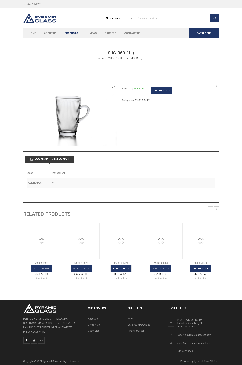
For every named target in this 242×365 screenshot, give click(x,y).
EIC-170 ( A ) (200, 274)
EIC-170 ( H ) (41, 274)
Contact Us (94, 324)
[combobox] (118, 18)
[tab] (49, 159)
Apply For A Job (136, 330)
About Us (93, 318)
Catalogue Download (139, 324)
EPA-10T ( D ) (161, 274)
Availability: (127, 88)
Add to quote (162, 90)
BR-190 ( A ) (120, 274)
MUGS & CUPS (116, 58)
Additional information (51, 159)
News (131, 318)
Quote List (93, 330)
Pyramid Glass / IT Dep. (206, 361)
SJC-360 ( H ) (81, 274)
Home (100, 58)
